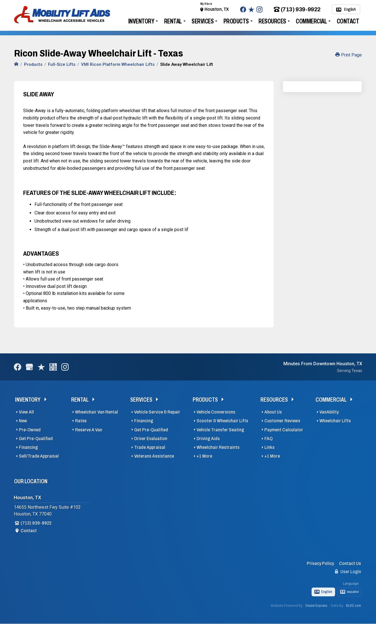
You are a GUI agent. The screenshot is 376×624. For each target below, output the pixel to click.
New (23, 420)
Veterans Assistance (154, 456)
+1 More (204, 456)
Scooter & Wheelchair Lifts (222, 420)
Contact (348, 21)
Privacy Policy (320, 563)
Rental (173, 21)
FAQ (268, 438)
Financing (28, 447)
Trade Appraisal (149, 447)
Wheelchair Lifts (335, 420)
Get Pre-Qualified (36, 438)
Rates (81, 420)
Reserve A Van (88, 429)
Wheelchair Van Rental (96, 412)
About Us (273, 412)
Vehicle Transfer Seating (220, 429)
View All (26, 412)
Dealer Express (316, 606)
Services (203, 21)
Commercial (311, 21)
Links (269, 447)
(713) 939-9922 (297, 9)
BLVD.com (353, 606)
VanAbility (329, 412)
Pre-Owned (30, 429)
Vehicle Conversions (216, 412)
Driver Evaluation (150, 438)
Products (236, 21)
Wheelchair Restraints (218, 447)
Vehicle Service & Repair (157, 412)
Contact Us (350, 563)
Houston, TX (217, 9)
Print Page (348, 55)
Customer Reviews (282, 420)
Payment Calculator (283, 429)
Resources (272, 21)
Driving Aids (208, 438)
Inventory (141, 21)
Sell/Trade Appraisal (39, 456)
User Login (348, 571)
